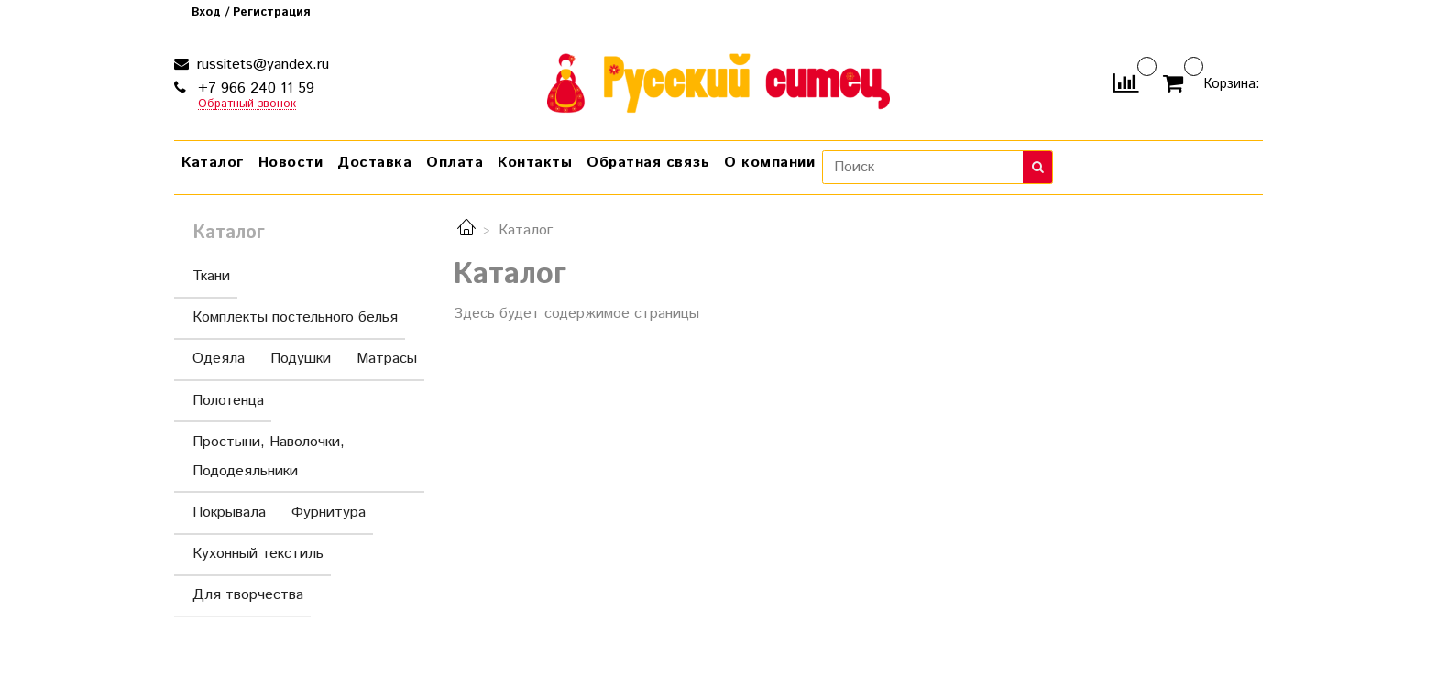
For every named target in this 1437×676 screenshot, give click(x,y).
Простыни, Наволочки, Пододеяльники (302, 456)
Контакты (535, 162)
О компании (769, 162)
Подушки (300, 358)
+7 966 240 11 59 (253, 88)
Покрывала (229, 512)
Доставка (374, 162)
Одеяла (218, 358)
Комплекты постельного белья (295, 317)
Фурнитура (328, 512)
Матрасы (387, 358)
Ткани (211, 276)
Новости (291, 162)
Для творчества (247, 594)
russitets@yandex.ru (260, 64)
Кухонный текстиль (258, 553)
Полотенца (228, 400)
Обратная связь (648, 162)
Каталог (212, 162)
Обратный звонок (247, 105)
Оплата (454, 162)
